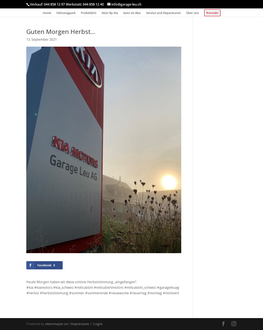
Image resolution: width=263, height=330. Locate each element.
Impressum (80, 324)
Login (98, 324)
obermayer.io (56, 324)
